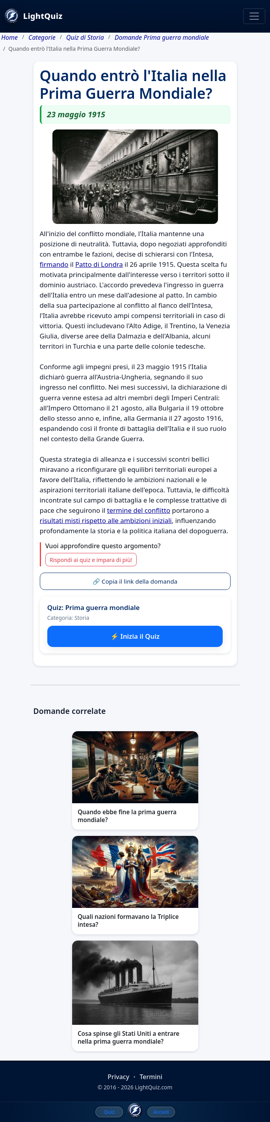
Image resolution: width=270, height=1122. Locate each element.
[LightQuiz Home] (135, 1110)
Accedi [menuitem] (161, 1111)
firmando (54, 264)
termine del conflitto (138, 510)
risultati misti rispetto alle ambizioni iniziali (106, 520)
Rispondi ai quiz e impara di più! (91, 560)
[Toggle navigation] (254, 16)
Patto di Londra (99, 264)
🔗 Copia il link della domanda (135, 581)
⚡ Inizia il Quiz (135, 636)
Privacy (118, 1076)
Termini (151, 1076)
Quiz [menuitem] (109, 1111)
